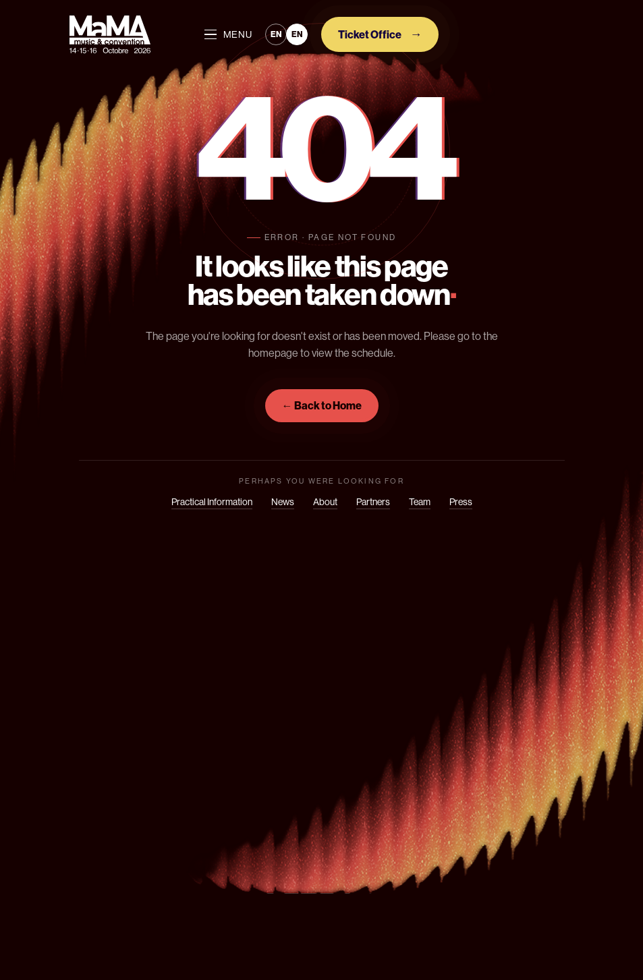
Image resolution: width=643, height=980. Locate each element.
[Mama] (109, 34)
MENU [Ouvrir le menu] (228, 34)
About (325, 501)
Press (460, 501)
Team (419, 501)
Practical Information (211, 501)
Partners (373, 501)
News (282, 501)
